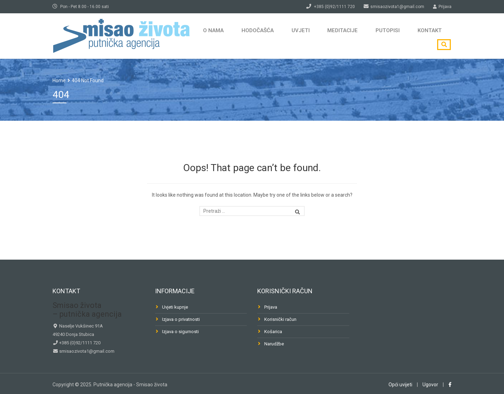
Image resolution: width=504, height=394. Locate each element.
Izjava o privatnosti (181, 319)
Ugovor (430, 384)
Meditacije (330, 36)
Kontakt (409, 36)
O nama (211, 36)
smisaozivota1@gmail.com (86, 351)
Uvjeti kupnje (175, 307)
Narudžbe (274, 343)
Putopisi (371, 36)
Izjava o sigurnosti (180, 331)
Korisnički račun (280, 319)
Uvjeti (291, 36)
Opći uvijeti (400, 384)
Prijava (270, 307)
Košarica (273, 331)
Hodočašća (252, 36)
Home (59, 80)
